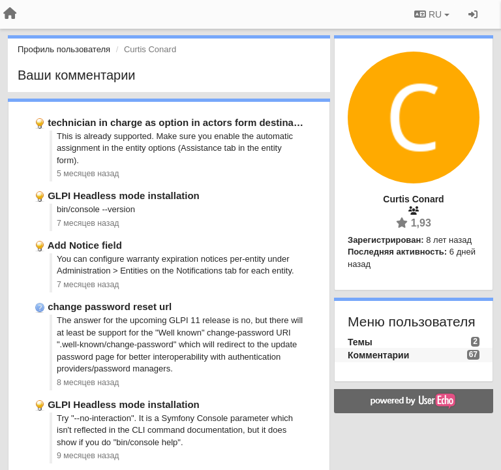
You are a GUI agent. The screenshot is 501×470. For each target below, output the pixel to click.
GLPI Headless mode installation (124, 195)
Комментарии (378, 355)
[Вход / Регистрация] (473, 14)
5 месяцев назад (88, 173)
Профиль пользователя (64, 49)
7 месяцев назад (88, 223)
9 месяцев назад (88, 455)
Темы (360, 342)
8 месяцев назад (88, 382)
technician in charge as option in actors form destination (179, 122)
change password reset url (110, 306)
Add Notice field (85, 245)
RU (431, 14)
